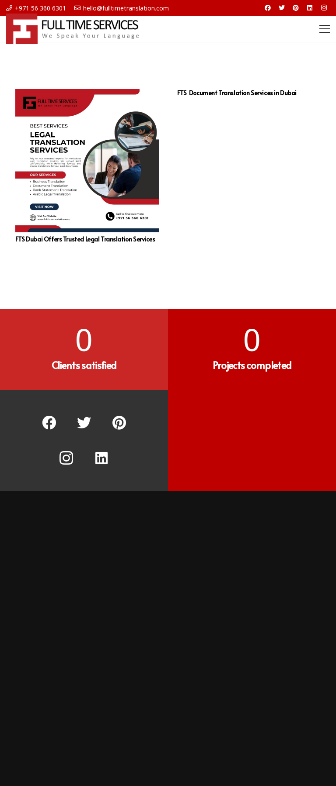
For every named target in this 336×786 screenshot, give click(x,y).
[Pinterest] (296, 8)
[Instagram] (324, 8)
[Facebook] (268, 8)
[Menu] (325, 29)
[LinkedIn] (310, 8)
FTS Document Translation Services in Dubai (237, 93)
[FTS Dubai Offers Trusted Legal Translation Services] (87, 160)
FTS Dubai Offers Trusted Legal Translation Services (85, 239)
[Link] (72, 29)
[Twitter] (282, 8)
